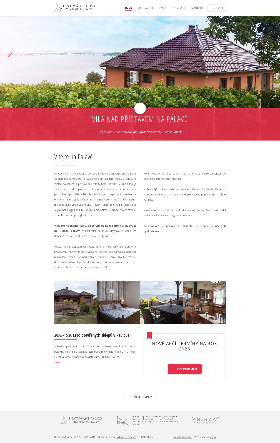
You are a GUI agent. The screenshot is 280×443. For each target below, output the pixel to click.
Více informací (187, 369)
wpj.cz (213, 437)
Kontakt (197, 8)
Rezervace (217, 8)
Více (56, 362)
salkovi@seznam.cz (126, 437)
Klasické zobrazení (182, 437)
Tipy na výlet (178, 8)
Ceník (161, 8)
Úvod (128, 8)
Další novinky (142, 397)
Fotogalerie (144, 8)
